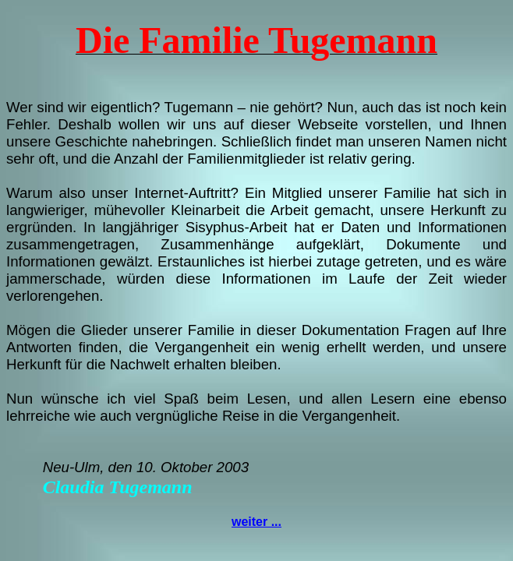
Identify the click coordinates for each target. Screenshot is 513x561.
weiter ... (256, 521)
